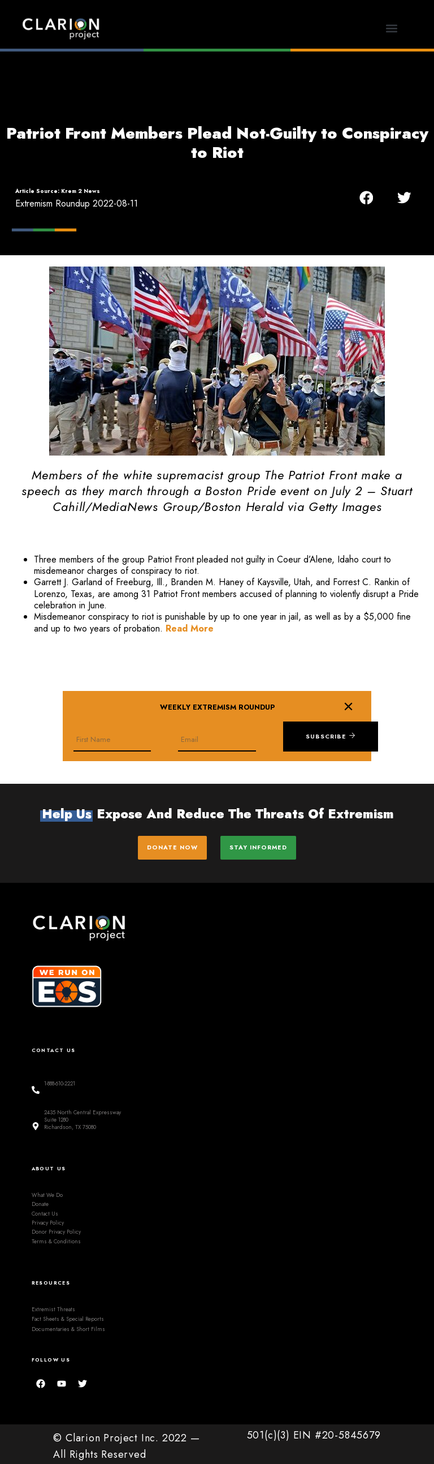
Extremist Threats (53, 1306)
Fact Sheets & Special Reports (68, 1315)
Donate (40, 1200)
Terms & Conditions (56, 1238)
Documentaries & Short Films (68, 1325)
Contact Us (45, 1210)
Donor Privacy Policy (56, 1228)
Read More (190, 628)
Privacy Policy (48, 1219)
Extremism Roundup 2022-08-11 (76, 203)
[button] (392, 28)
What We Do (47, 1191)
